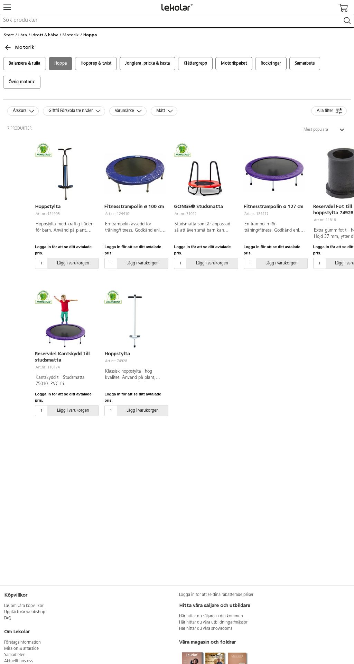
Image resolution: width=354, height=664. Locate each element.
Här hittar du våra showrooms (205, 629)
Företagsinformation (22, 642)
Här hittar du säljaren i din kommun (211, 616)
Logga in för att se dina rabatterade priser (216, 595)
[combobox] (177, 21)
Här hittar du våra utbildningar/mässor (213, 622)
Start (9, 34)
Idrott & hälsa (44, 34)
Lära (22, 34)
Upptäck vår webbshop (24, 612)
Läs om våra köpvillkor (24, 606)
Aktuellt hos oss (18, 661)
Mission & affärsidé (21, 649)
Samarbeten (15, 655)
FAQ (7, 618)
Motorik (71, 34)
